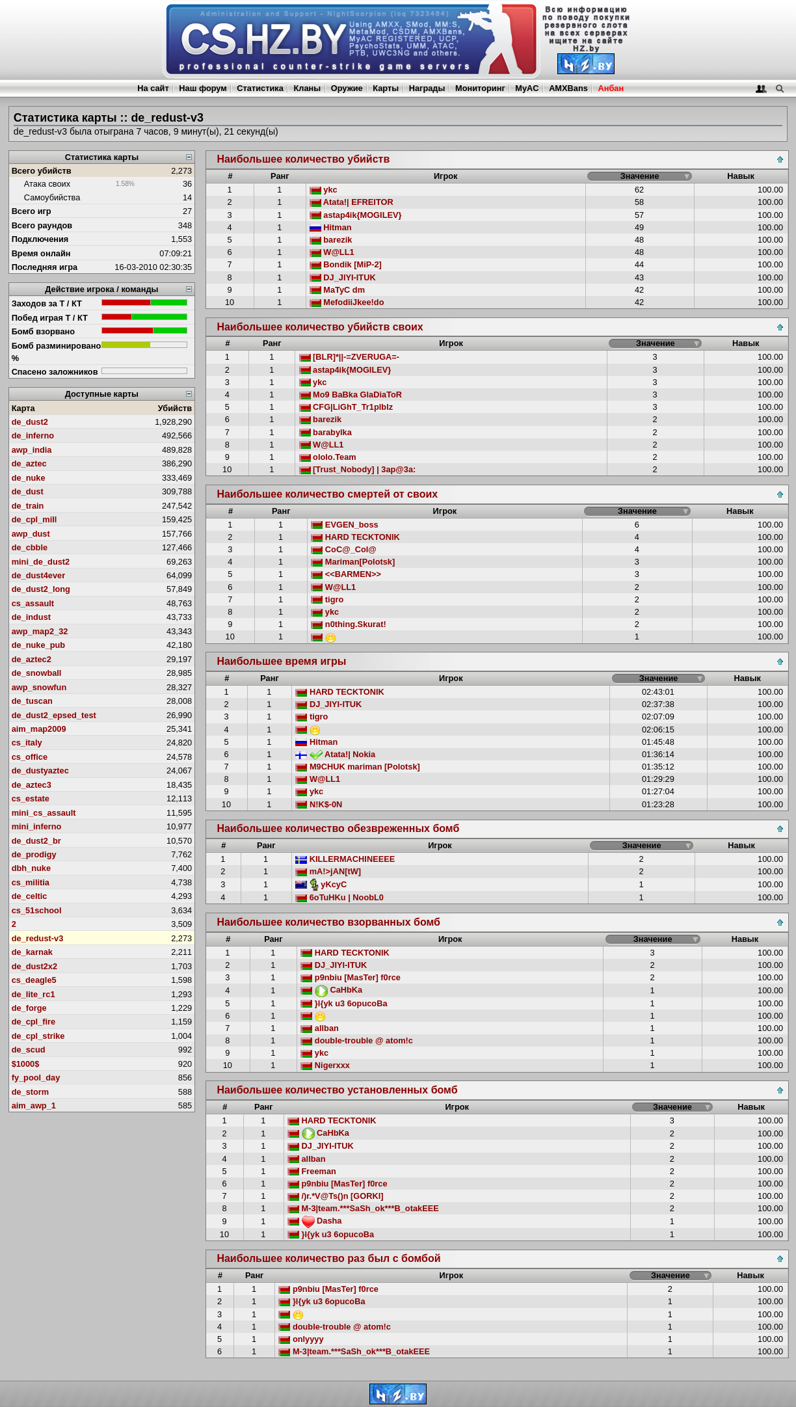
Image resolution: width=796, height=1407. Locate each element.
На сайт (152, 88)
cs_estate (30, 798)
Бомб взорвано (43, 331)
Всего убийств (42, 171)
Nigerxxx (325, 1065)
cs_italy (27, 742)
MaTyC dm (337, 290)
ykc (324, 189)
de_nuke (29, 478)
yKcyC (321, 884)
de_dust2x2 (34, 966)
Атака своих (47, 184)
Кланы (307, 88)
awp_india (32, 450)
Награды (427, 88)
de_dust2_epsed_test (54, 715)
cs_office (29, 757)
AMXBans (568, 88)
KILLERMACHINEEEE (345, 859)
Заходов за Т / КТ (47, 303)
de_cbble (29, 547)
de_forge (29, 1008)
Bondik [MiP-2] (346, 264)
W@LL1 (332, 252)
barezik (331, 240)
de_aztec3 (31, 785)
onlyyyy (300, 1339)
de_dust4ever (39, 575)
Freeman (311, 1171)
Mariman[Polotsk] (353, 562)
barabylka (325, 432)
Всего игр (31, 211)
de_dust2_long (41, 589)
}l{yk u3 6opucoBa (343, 1003)
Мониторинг (480, 88)
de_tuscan (32, 701)
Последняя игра (45, 267)
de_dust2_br (36, 841)
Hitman (331, 227)
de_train (28, 506)
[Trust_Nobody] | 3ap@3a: (357, 469)
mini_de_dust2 (41, 562)
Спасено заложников (55, 372)
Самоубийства (52, 197)
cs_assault (33, 603)
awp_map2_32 (40, 631)
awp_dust (31, 534)
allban (319, 1028)
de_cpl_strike (38, 1036)
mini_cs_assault (44, 813)
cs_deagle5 (34, 980)
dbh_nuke (31, 868)
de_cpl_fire (34, 1021)
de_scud (29, 1049)
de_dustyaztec (40, 770)
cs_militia (30, 882)
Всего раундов (42, 225)
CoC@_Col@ (344, 549)
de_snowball (37, 673)
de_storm (30, 1092)
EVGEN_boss (344, 524)
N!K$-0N (318, 804)
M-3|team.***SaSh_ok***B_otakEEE (363, 1208)
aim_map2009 (39, 729)
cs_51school (37, 910)
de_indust (31, 617)
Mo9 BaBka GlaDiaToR (351, 394)
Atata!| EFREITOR (351, 202)
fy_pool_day (36, 1077)
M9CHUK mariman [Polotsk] (357, 766)
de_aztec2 (31, 659)
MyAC (526, 88)
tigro (327, 599)
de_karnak (32, 952)
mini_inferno (37, 826)
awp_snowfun (39, 687)
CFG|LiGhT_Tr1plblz (346, 407)
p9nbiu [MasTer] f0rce (350, 977)
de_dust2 (30, 422)
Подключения (40, 239)
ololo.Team (327, 457)
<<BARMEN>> (346, 574)
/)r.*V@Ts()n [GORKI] (335, 1196)
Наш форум (203, 88)
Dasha (314, 1221)
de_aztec (29, 463)
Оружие (347, 88)
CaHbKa (331, 990)
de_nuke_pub (39, 645)
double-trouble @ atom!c (356, 1040)
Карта (23, 408)
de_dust (28, 491)
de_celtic (29, 896)
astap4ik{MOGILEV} (356, 215)
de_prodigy (34, 854)
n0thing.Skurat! (348, 624)
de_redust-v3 (38, 938)
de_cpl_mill (34, 519)
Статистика (260, 88)
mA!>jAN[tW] (328, 871)
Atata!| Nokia (335, 754)
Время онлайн (41, 253)
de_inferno (33, 435)
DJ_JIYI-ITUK (343, 277)
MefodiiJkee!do (347, 302)
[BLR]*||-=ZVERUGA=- (349, 357)
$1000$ (26, 1064)
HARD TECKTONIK (355, 537)
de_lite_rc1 (33, 994)
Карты (386, 88)
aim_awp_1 (34, 1105)
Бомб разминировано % (56, 352)
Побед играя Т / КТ (50, 318)
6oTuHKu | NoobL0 (339, 897)
